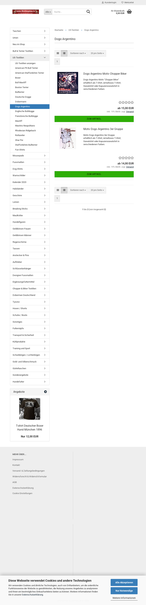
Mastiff (18, 121)
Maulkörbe (18, 215)
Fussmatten (18, 162)
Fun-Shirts (20, 149)
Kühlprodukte (19, 341)
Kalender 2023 (19, 182)
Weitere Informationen (124, 598)
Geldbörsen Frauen (22, 228)
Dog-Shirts (18, 169)
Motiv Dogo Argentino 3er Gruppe (103, 129)
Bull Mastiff (20, 82)
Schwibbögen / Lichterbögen (26, 355)
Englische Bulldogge (24, 111)
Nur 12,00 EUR (29, 436)
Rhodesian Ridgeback (25, 130)
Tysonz (16, 302)
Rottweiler (20, 135)
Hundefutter (18, 381)
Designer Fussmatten (23, 275)
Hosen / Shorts (20, 308)
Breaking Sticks (20, 208)
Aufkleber (17, 262)
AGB (14, 482)
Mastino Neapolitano (25, 125)
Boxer (18, 77)
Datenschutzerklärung (32, 594)
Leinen (16, 202)
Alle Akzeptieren (124, 582)
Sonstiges (17, 322)
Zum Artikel (94, 119)
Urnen (15, 37)
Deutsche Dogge (23, 97)
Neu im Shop (19, 44)
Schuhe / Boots (20, 315)
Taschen (17, 31)
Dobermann (20, 101)
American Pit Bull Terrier (26, 68)
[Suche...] (48, 12)
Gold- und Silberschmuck (25, 361)
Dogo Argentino (22, 106)
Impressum (17, 459)
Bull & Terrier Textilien (23, 51)
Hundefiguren (19, 222)
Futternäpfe (18, 328)
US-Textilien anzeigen (25, 63)
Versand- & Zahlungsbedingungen (28, 471)
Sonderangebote (20, 375)
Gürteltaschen (19, 368)
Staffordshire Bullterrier (26, 145)
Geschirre (17, 195)
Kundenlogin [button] (109, 2)
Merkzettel (127, 2)
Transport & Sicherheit (23, 335)
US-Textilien (18, 57)
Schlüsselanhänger (22, 268)
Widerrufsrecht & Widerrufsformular (29, 476)
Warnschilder (19, 175)
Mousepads (18, 155)
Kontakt (16, 465)
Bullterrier (19, 92)
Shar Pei (19, 140)
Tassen (16, 248)
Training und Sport (21, 348)
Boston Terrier (21, 87)
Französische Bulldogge (26, 116)
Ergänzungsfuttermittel (23, 282)
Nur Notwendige (124, 590)
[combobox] (78, 53)
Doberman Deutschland (24, 295)
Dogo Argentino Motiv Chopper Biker (104, 73)
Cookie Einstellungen (22, 493)
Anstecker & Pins (21, 255)
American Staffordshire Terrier (29, 73)
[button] (58, 53)
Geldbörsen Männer (22, 235)
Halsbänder (18, 188)
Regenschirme (19, 242)
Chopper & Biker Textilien (24, 288)
